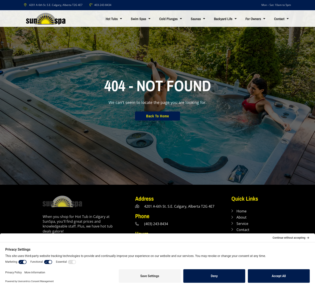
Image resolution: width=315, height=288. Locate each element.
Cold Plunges (170, 19)
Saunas (198, 19)
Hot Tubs (114, 19)
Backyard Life (225, 19)
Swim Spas (140, 19)
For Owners (255, 19)
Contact (281, 19)
